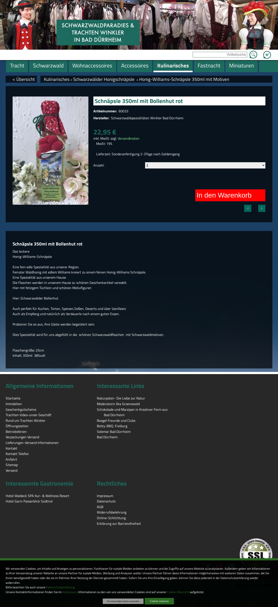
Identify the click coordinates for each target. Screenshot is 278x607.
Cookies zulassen (159, 601)
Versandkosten (128, 138)
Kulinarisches (57, 79)
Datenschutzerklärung (60, 587)
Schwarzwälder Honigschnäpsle (104, 79)
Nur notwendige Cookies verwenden (123, 601)
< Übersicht (24, 79)
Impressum (69, 592)
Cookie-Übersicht (178, 592)
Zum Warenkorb (267, 52)
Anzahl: (98, 165)
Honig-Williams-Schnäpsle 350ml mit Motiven (184, 79)
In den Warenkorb (224, 195)
